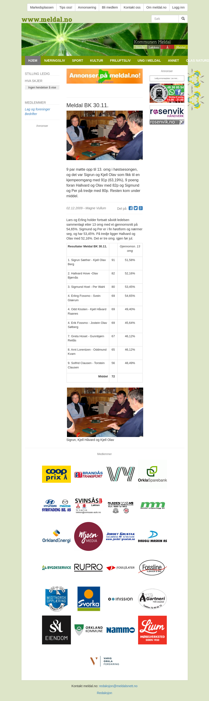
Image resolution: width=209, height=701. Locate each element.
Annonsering (87, 7)
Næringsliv (54, 60)
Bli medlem (110, 7)
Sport (77, 60)
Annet (173, 60)
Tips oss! (65, 7)
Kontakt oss (132, 7)
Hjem (32, 60)
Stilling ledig (37, 74)
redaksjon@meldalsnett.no (118, 686)
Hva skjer (33, 81)
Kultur (96, 60)
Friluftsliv (120, 60)
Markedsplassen (42, 7)
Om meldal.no (156, 7)
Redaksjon (104, 693)
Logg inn (178, 7)
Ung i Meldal (149, 60)
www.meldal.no (46, 19)
